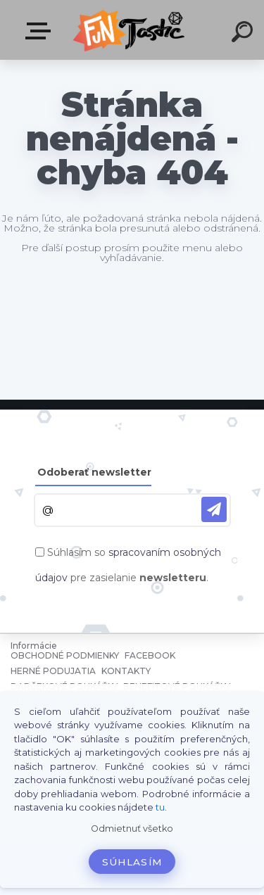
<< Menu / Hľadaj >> (41, 31)
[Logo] (130, 30)
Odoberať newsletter (94, 472)
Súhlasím (132, 862)
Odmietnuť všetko (132, 828)
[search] (244, 34)
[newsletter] (214, 509)
